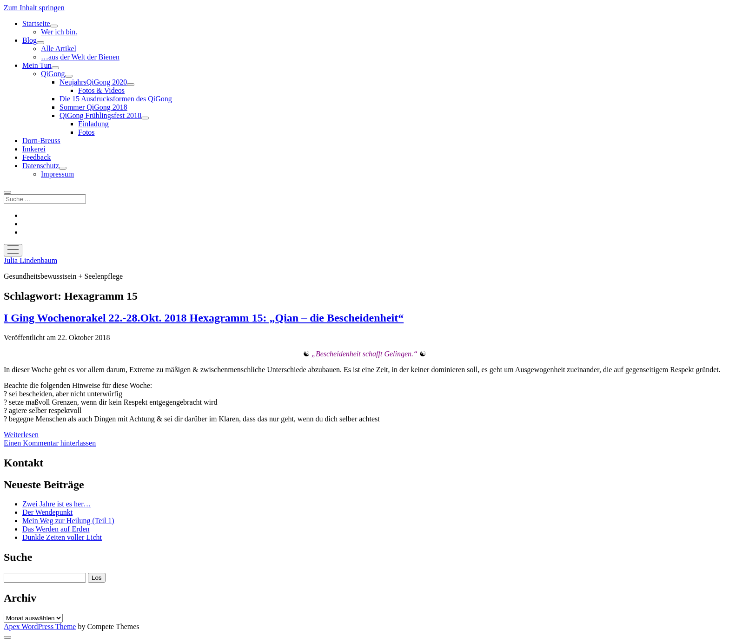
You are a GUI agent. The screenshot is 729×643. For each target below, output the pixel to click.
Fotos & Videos (101, 90)
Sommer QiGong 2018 (93, 107)
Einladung (93, 124)
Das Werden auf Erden (56, 529)
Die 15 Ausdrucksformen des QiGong (116, 99)
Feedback (36, 157)
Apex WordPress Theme (40, 626)
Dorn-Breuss (41, 140)
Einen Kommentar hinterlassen (50, 443)
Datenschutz (40, 166)
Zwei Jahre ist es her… (56, 504)
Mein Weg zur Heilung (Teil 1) (68, 521)
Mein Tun (37, 65)
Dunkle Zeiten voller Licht (62, 537)
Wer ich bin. (59, 32)
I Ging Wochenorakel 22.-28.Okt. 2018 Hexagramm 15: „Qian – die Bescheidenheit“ (204, 318)
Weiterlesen (21, 435)
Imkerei (34, 149)
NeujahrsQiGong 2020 (93, 82)
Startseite (36, 23)
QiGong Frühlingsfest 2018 (100, 115)
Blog (29, 40)
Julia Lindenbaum (30, 260)
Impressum (57, 174)
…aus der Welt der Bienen (80, 57)
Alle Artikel (58, 48)
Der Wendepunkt (47, 512)
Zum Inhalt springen (34, 8)
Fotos (86, 132)
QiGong (53, 74)
